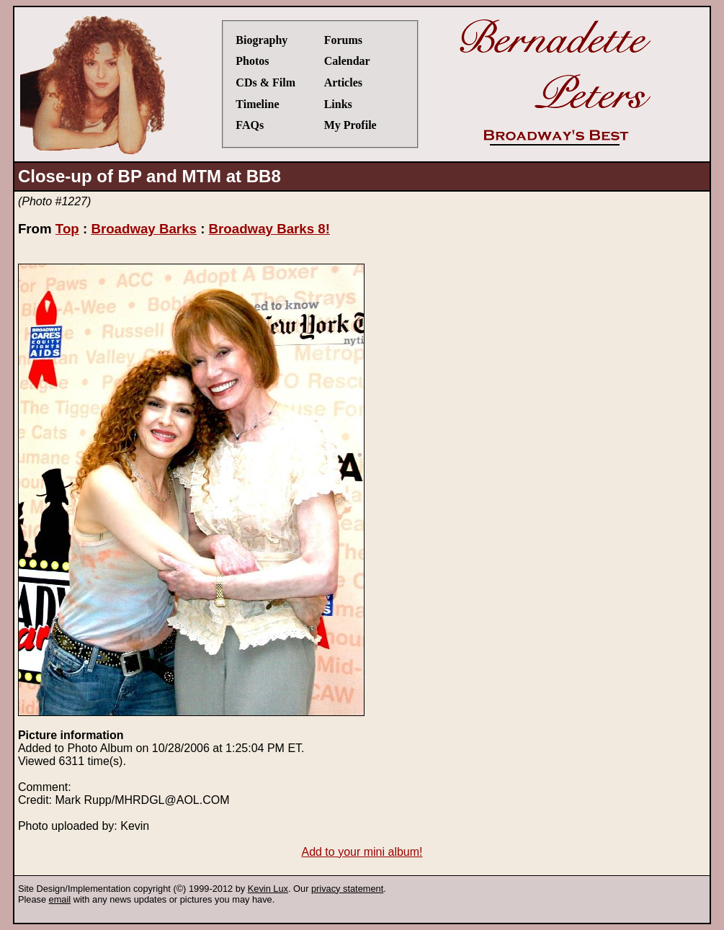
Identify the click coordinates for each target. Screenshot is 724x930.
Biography (261, 40)
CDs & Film (265, 82)
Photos (252, 61)
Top (67, 228)
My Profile (350, 125)
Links (338, 104)
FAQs (250, 125)
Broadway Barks (144, 228)
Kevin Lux (268, 888)
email (60, 899)
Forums (343, 40)
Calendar (347, 61)
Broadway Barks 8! (269, 228)
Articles (343, 82)
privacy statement (347, 888)
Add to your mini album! (361, 852)
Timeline (257, 104)
